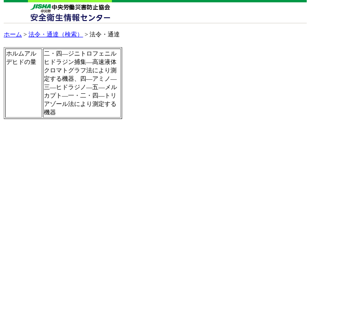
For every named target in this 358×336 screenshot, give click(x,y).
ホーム (13, 34)
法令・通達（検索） (55, 34)
